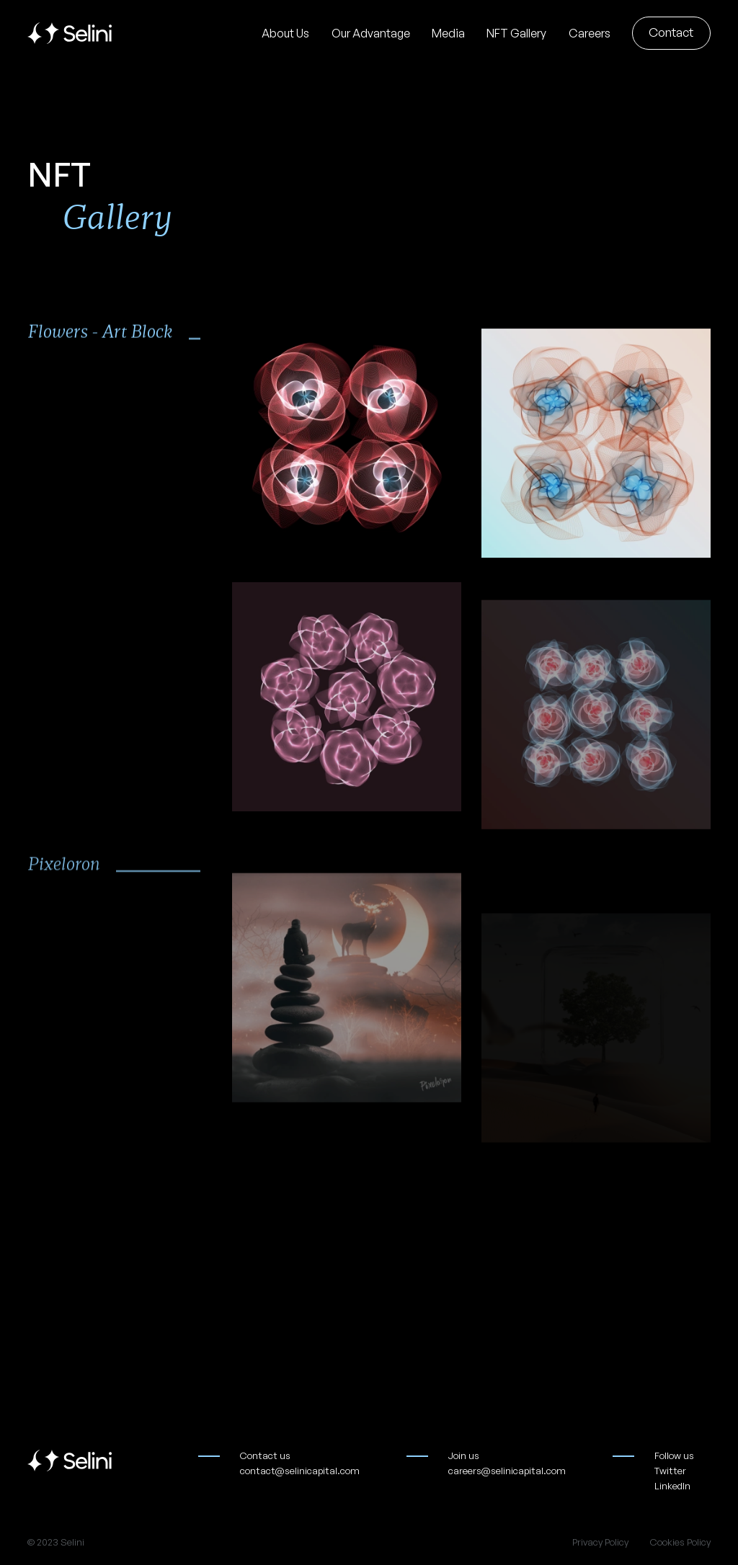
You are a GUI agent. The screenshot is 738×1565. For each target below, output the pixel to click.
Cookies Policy (680, 1542)
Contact (671, 32)
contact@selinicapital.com (300, 1470)
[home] (69, 33)
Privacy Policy (600, 1542)
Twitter (670, 1470)
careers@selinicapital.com (507, 1470)
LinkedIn (672, 1486)
